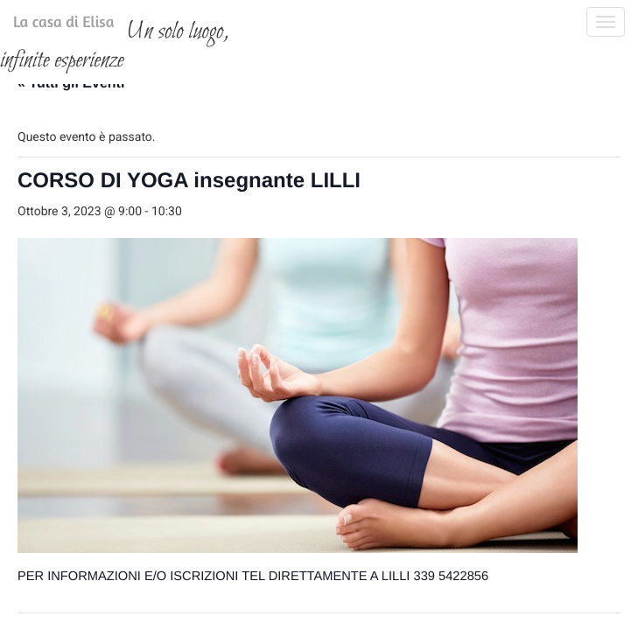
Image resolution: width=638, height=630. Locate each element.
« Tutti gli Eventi (71, 184)
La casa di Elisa (46, 25)
